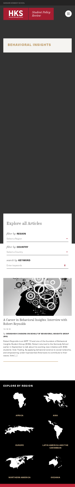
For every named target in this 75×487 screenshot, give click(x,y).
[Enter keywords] (37, 265)
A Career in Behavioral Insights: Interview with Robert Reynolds (35, 322)
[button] (37, 239)
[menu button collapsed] (68, 13)
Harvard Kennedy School (14, 3)
